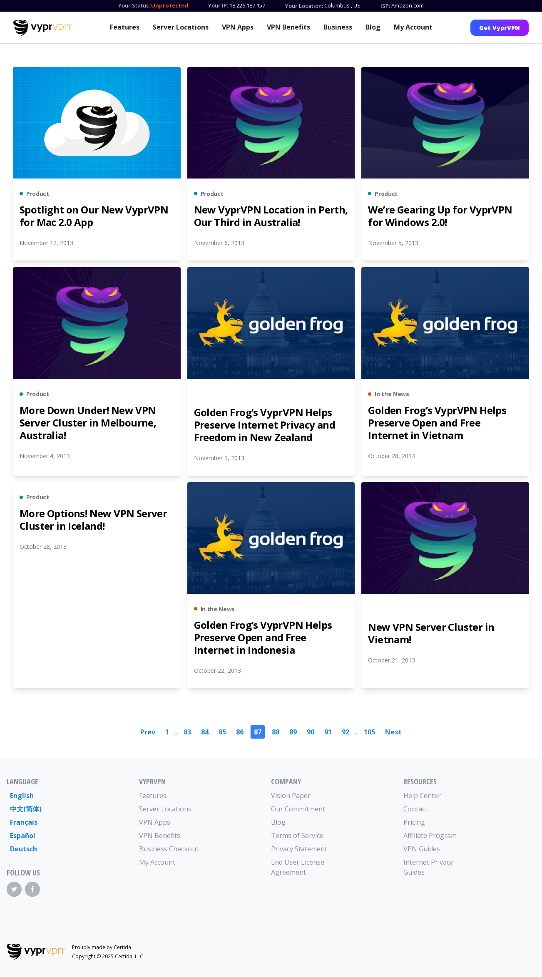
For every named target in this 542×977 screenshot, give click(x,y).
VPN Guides (421, 848)
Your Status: (134, 5)
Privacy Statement (299, 848)
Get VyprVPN (499, 28)
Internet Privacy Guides (428, 867)
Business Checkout (169, 848)
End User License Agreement (297, 867)
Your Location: (304, 6)
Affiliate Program (430, 835)
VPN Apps (238, 27)
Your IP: (218, 5)
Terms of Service (297, 835)
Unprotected (169, 5)
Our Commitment (298, 808)
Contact (415, 808)
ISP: (385, 6)
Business (337, 27)
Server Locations (181, 27)
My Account (413, 27)
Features (124, 27)
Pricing (414, 822)
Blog (372, 27)
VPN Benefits (288, 27)
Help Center (422, 795)
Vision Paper (291, 795)
